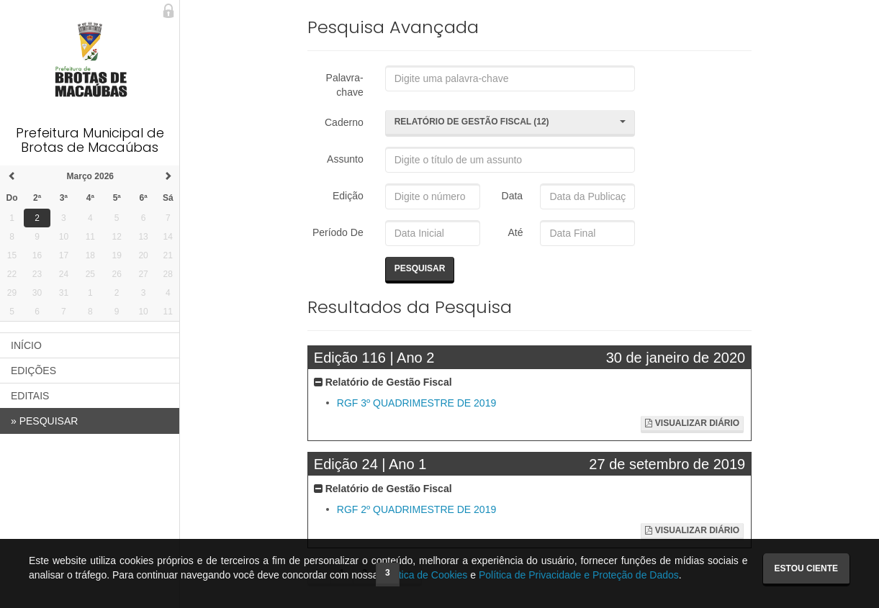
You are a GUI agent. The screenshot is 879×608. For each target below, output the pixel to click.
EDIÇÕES (33, 370)
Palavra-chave (345, 85)
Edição (348, 195)
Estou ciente (806, 568)
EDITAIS (30, 395)
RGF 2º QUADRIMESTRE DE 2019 (416, 510)
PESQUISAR (44, 421)
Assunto (345, 159)
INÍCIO (26, 345)
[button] (510, 123)
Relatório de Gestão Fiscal (383, 382)
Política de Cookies (425, 575)
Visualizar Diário (692, 423)
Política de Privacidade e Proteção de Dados (579, 575)
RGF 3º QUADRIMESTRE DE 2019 (416, 403)
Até (513, 232)
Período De (338, 232)
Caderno (344, 122)
